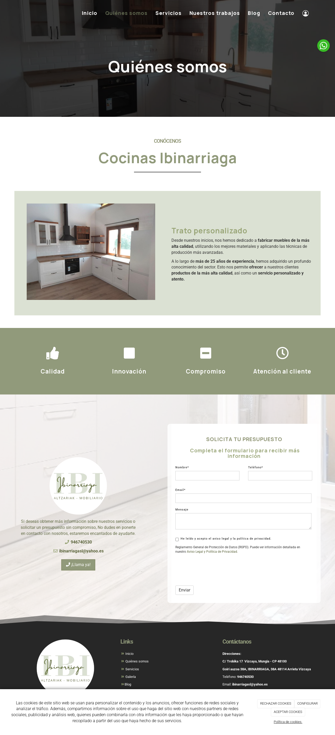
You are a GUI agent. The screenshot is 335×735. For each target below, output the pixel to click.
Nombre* (182, 467)
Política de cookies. (288, 722)
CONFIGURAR (307, 703)
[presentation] (215, 571)
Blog (254, 13)
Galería (130, 677)
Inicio (89, 13)
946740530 (245, 677)
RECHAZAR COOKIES (275, 703)
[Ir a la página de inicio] (17, 13)
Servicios (168, 13)
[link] (195, 551)
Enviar (184, 590)
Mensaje (181, 509)
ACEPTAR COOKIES (288, 712)
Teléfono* (255, 467)
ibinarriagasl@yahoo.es (250, 684)
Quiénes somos (126, 13)
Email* (180, 490)
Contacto (281, 13)
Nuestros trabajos (214, 13)
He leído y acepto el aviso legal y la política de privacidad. (223, 539)
